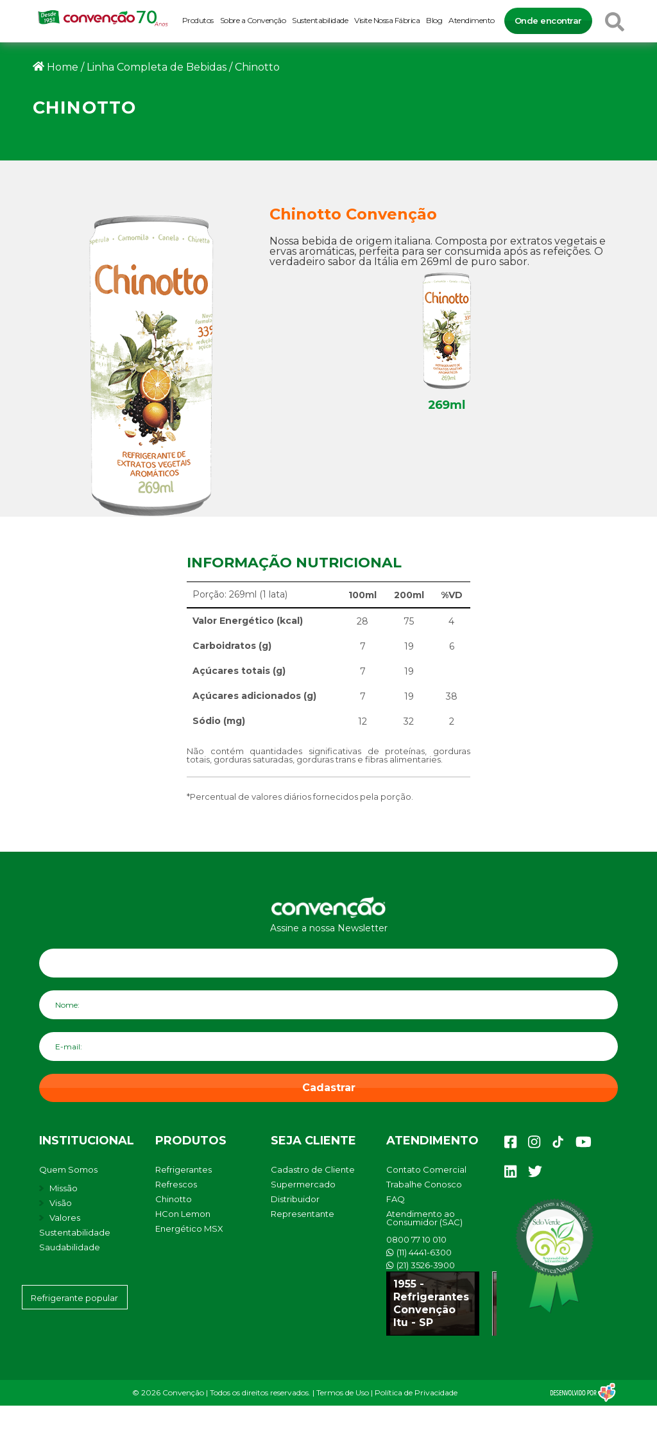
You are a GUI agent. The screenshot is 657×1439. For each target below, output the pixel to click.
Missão (63, 1188)
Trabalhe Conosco (424, 1184)
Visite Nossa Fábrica (387, 20)
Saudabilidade (69, 1247)
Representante (302, 1214)
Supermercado (303, 1184)
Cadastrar (328, 1087)
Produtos (198, 20)
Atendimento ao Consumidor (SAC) (424, 1218)
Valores (64, 1217)
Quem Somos (68, 1169)
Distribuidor (295, 1199)
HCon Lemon (182, 1214)
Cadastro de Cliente (313, 1169)
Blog (434, 20)
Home (62, 67)
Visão (60, 1203)
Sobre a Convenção (253, 20)
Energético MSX (189, 1228)
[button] (629, 1423)
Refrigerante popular (74, 1298)
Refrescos (176, 1184)
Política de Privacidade (416, 1392)
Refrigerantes (183, 1169)
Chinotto (173, 1199)
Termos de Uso (342, 1392)
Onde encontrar (548, 20)
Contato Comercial (426, 1169)
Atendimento (471, 20)
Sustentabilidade (320, 20)
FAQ (395, 1199)
